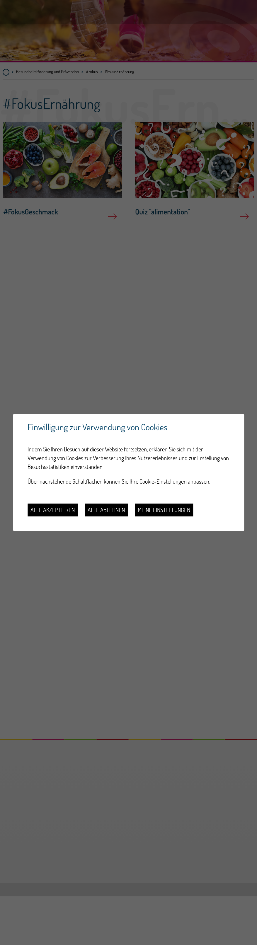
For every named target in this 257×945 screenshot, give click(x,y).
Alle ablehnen (106, 510)
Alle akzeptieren (52, 510)
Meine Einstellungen (164, 510)
